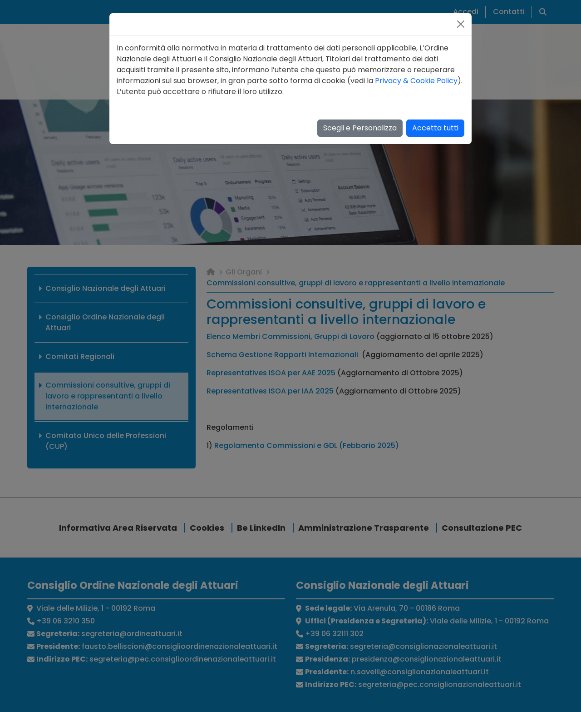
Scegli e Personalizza (360, 128)
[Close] (460, 24)
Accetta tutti (435, 128)
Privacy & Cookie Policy (416, 80)
